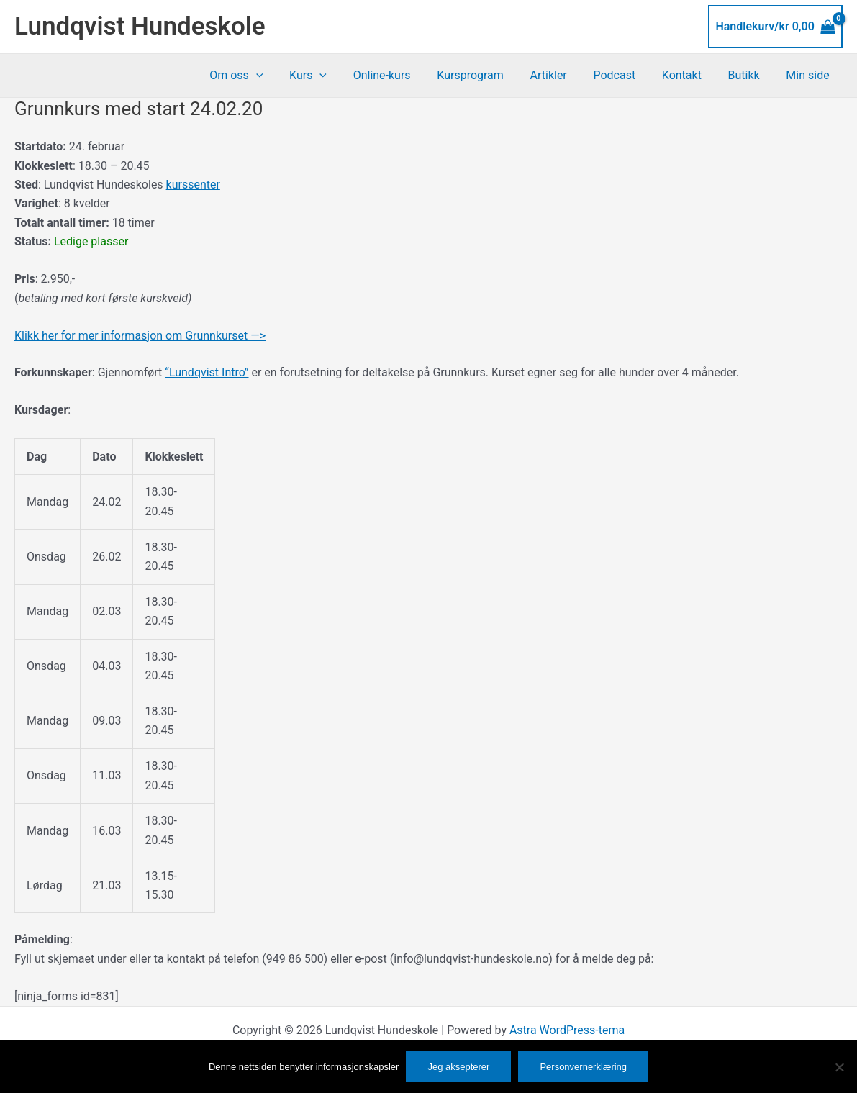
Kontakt (689, 75)
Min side (809, 75)
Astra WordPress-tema (567, 1030)
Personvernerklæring (583, 1066)
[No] (839, 1067)
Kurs (333, 75)
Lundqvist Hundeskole (140, 26)
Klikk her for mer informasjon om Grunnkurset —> (140, 336)
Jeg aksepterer (458, 1066)
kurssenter (193, 184)
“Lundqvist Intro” (206, 372)
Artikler (563, 75)
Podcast (626, 75)
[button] (284, 75)
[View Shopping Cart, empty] (775, 26)
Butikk (749, 75)
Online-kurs (403, 75)
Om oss (264, 75)
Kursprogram (488, 75)
